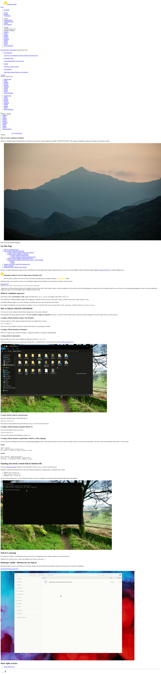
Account (6, 27)
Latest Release (8, 24)
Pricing (6, 12)
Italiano (6, 42)
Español (6, 35)
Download (6, 10)
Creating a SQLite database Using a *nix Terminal (20, 252)
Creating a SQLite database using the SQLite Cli (20, 258)
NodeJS (12, 263)
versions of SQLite (104, 270)
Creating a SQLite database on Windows (17, 254)
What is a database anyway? (11, 249)
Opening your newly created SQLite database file (17, 264)
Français (6, 38)
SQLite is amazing (9, 265)
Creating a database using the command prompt (22, 257)
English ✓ (6, 32)
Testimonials (7, 15)
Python (12, 261)
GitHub (6, 23)
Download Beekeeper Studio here (9, 571)
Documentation (8, 20)
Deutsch (6, 36)
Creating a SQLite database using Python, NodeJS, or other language (25, 260)
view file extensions (65, 342)
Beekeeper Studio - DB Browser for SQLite (15, 267)
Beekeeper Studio (11, 469)
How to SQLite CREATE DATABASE (14, 251)
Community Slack (8, 21)
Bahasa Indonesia (8, 45)
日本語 (6, 41)
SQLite (2, 270)
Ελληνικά (6, 39)
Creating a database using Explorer (19, 255)
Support (6, 18)
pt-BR (5, 33)
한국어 (6, 44)
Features (6, 14)
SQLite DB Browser (9, 669)
